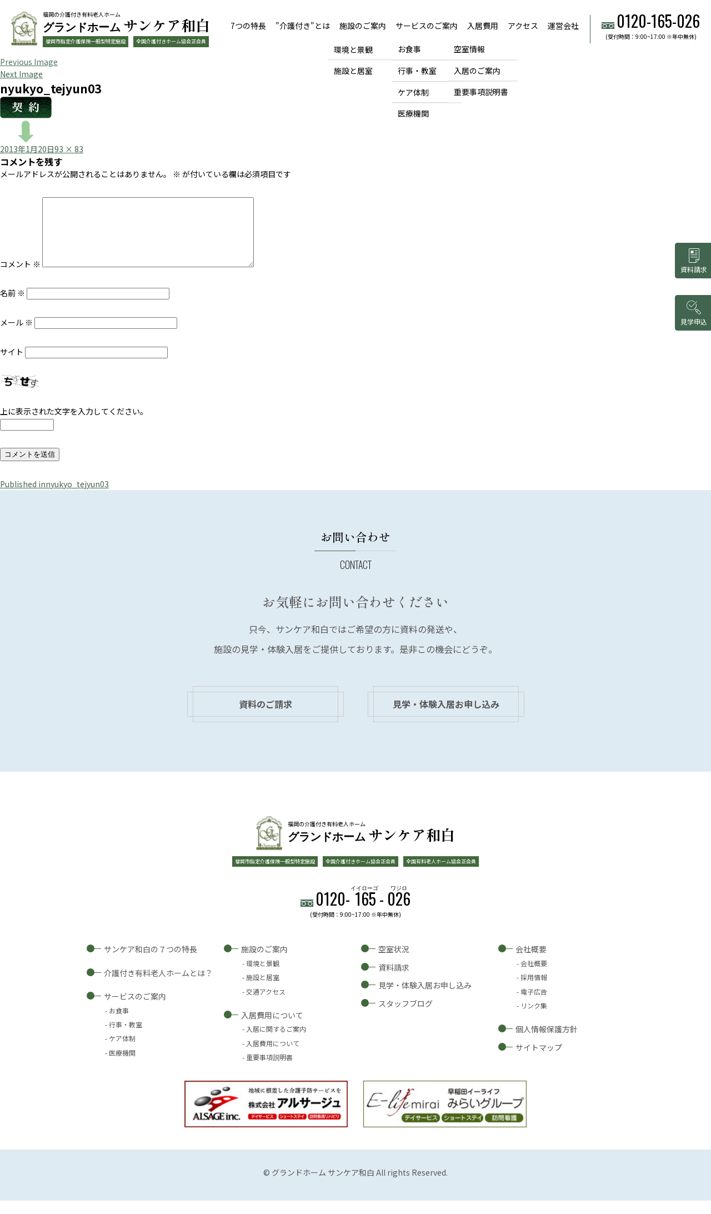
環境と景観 (353, 48)
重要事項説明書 (481, 92)
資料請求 (393, 980)
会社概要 (531, 962)
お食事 (409, 48)
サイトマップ (538, 1060)
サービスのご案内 (426, 25)
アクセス (523, 25)
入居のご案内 (477, 70)
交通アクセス (266, 1005)
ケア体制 (413, 92)
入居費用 (482, 25)
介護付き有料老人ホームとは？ (158, 986)
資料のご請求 (265, 717)
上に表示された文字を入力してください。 (74, 424)
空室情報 (469, 48)
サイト (11, 365)
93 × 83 (68, 148)
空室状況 (393, 962)
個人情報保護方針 (546, 1042)
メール (16, 335)
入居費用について (272, 1028)
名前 (12, 306)
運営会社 (563, 25)
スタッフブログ (405, 1016)
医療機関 (413, 113)
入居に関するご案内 (276, 1042)
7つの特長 (248, 25)
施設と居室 (353, 70)
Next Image (21, 73)
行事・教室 (417, 70)
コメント (20, 277)
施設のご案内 (362, 25)
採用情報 (533, 990)
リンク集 (533, 1018)
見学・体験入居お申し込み (446, 717)
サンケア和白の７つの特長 (150, 962)
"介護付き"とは (303, 25)
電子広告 (533, 1005)
